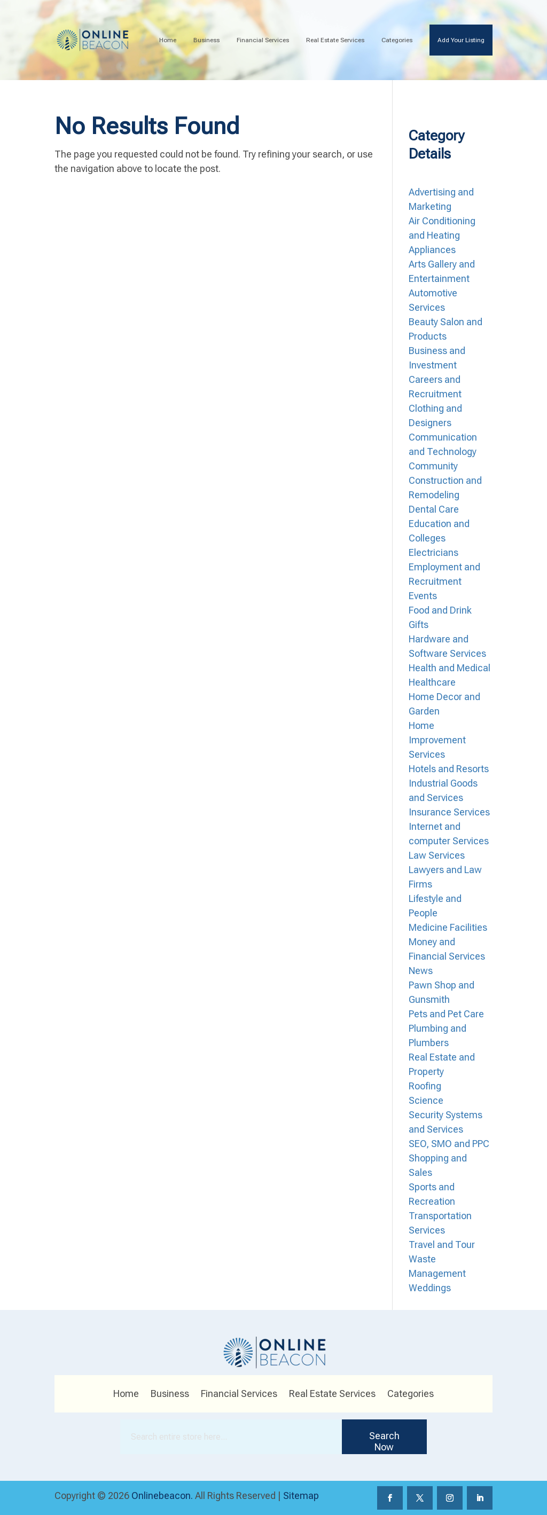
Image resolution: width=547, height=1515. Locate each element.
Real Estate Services (335, 40)
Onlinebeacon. (162, 1495)
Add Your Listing (461, 40)
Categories (396, 40)
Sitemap (301, 1495)
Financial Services (263, 40)
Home (167, 40)
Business (206, 40)
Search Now (384, 1441)
